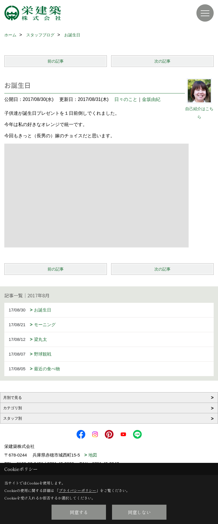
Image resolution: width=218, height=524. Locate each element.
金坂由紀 (151, 99)
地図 (92, 454)
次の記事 (162, 61)
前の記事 (56, 61)
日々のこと (125, 99)
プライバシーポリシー (77, 490)
